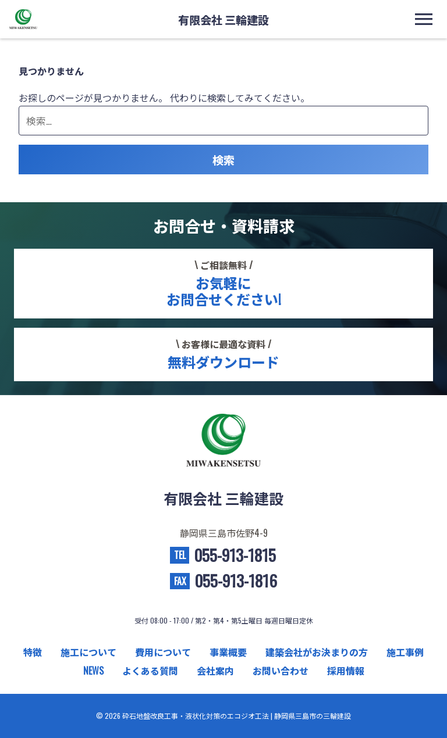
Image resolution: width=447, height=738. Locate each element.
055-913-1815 (235, 555)
